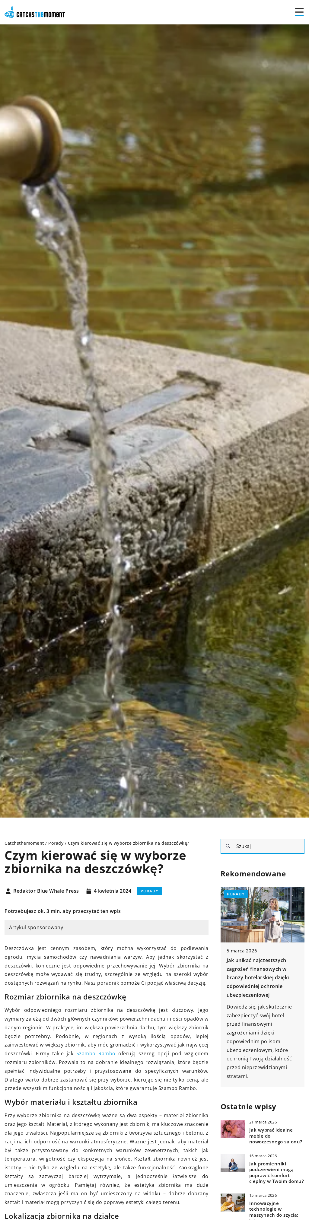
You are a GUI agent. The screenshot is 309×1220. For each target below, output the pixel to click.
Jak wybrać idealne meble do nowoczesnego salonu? (275, 1136)
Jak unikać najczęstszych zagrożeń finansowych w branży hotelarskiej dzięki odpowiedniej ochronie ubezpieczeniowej (258, 977)
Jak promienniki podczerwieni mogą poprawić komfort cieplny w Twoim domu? (276, 1172)
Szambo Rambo (96, 1053)
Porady (149, 891)
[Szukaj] (228, 846)
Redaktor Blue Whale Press (46, 891)
